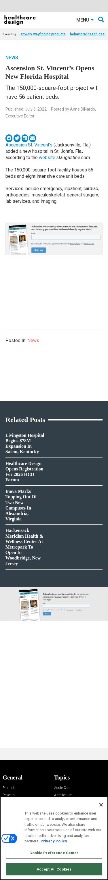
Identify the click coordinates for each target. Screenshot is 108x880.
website (47, 157)
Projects (9, 795)
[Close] (101, 804)
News (11, 57)
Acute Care (62, 788)
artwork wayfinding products (43, 34)
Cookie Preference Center (53, 853)
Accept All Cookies (54, 869)
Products (9, 788)
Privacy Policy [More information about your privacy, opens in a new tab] (54, 841)
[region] (54, 838)
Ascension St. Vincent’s (28, 145)
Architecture (63, 795)
